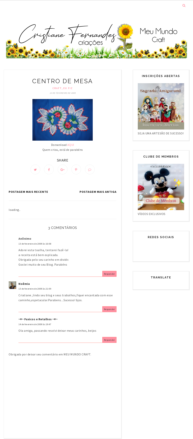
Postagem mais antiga (98, 192)
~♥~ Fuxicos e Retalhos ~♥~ (37, 320)
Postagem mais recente (28, 192)
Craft (57, 88)
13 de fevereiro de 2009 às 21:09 (34, 289)
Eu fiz (68, 88)
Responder (109, 274)
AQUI (70, 145)
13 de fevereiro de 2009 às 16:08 (34, 244)
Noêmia (24, 284)
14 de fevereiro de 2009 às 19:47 (34, 324)
